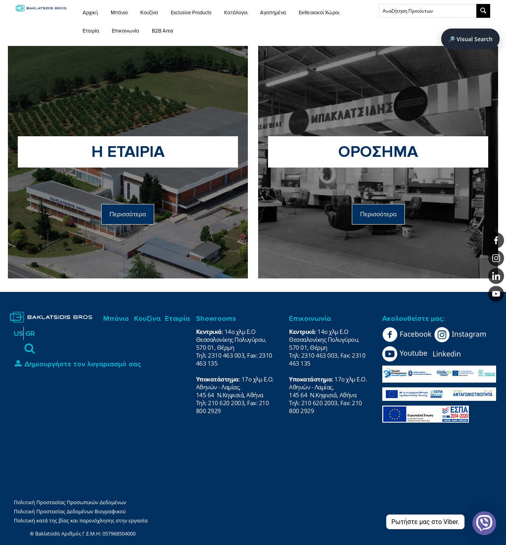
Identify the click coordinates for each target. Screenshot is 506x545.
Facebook (407, 334)
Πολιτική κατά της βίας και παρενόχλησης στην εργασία (80, 520)
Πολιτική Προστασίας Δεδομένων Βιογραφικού (70, 511)
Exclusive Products (191, 13)
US (18, 333)
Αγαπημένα (273, 13)
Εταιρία (91, 31)
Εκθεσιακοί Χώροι (319, 13)
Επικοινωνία (125, 31)
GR (30, 333)
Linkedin (446, 353)
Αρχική (90, 13)
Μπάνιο (119, 13)
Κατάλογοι (235, 13)
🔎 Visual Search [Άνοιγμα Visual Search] (470, 39)
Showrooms (216, 318)
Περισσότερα (128, 214)
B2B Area (162, 31)
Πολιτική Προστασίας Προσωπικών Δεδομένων (70, 502)
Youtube (404, 353)
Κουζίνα (149, 13)
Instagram (460, 334)
